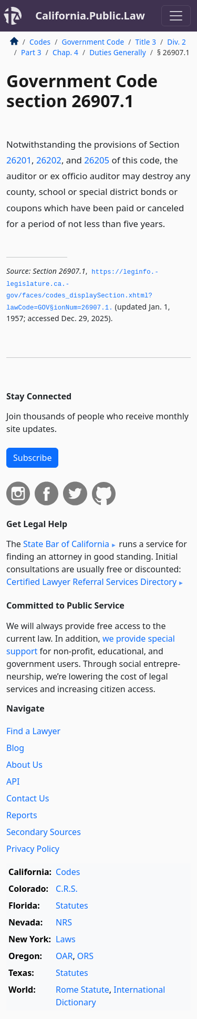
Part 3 (31, 52)
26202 (48, 160)
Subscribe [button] (32, 458)
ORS (85, 956)
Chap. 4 (65, 52)
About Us (24, 764)
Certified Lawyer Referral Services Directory (91, 582)
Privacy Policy (32, 849)
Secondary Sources (43, 832)
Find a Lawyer (33, 731)
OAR (64, 956)
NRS (64, 922)
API (12, 781)
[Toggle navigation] (176, 15)
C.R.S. (67, 888)
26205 (96, 160)
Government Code (92, 42)
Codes (39, 42)
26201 (19, 160)
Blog (15, 748)
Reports (21, 815)
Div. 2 (176, 42)
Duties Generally (117, 52)
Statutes (72, 905)
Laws (66, 939)
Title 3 (146, 42)
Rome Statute (82, 989)
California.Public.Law (90, 15)
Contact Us (27, 798)
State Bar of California (66, 544)
